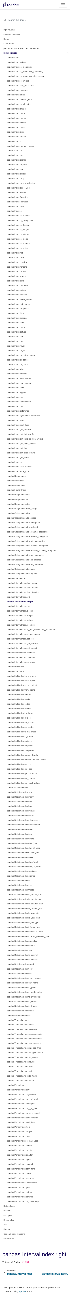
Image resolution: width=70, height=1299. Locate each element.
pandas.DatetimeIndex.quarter (21, 876)
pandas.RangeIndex (16, 476)
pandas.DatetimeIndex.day (19, 801)
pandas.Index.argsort (17, 374)
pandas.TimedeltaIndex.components (23, 1043)
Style (6, 1224)
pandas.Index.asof (15, 420)
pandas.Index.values (16, 62)
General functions (12, 34)
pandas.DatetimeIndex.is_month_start (24, 894)
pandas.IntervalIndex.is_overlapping (23, 634)
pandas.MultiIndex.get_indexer (21, 778)
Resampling (9, 1220)
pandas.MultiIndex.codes (18, 704)
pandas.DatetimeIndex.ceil (19, 973)
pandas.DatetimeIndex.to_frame (22, 1006)
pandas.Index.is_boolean (18, 215)
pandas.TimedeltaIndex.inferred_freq (24, 1048)
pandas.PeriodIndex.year (18, 1187)
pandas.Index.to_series (18, 360)
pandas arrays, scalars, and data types (21, 48)
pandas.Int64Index (15, 481)
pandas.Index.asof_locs (18, 425)
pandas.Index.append (17, 392)
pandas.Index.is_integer (18, 229)
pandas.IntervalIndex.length (20, 615)
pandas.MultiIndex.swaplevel (20, 750)
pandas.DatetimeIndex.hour (20, 806)
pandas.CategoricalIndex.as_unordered (25, 564)
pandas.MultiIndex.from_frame (21, 690)
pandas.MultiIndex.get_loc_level (22, 773)
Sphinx (22, 1291)
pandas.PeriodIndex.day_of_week (22, 1099)
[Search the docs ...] (35, 20)
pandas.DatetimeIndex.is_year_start (23, 913)
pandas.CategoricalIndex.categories (23, 522)
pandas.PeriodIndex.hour (18, 1136)
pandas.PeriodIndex (16, 1085)
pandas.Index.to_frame (17, 364)
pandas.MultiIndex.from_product (22, 685)
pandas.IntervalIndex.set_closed (22, 648)
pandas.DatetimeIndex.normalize (22, 941)
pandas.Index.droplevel (18, 308)
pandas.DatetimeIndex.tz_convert (22, 955)
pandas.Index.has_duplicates (20, 85)
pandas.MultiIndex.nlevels (19, 708)
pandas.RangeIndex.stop (18, 499)
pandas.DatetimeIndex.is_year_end (23, 918)
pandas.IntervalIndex (16, 578)
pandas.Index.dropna (17, 318)
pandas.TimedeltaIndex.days (20, 1024)
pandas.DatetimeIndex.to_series (22, 1001)
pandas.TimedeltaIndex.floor (20, 1066)
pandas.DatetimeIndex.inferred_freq (23, 927)
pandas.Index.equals (16, 192)
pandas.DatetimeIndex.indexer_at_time (25, 932)
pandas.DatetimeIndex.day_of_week (24, 866)
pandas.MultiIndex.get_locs (19, 769)
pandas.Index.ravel (16, 346)
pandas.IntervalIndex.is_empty (21, 625)
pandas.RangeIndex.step (18, 504)
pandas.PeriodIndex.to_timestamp (23, 1201)
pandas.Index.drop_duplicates (21, 183)
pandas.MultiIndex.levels (18, 699)
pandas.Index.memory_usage (20, 146)
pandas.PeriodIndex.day (18, 1090)
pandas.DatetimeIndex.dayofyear (22, 843)
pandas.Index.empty (16, 136)
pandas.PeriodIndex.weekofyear (22, 1183)
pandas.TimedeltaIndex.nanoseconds (24, 1039)
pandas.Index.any (15, 155)
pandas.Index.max (15, 257)
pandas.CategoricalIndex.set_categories (25, 555)
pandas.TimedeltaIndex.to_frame (22, 1076)
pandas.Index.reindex (17, 262)
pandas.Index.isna (15, 322)
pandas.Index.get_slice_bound (21, 453)
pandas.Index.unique (16, 290)
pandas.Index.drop (15, 178)
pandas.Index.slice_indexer (19, 466)
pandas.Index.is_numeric (18, 243)
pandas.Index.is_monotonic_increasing (25, 71)
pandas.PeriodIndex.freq (18, 1127)
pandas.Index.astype (16, 332)
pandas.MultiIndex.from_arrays (21, 676)
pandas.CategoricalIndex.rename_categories (28, 532)
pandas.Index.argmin (16, 160)
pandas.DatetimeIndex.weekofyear (23, 852)
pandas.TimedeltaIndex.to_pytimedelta (25, 1052)
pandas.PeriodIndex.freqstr (19, 1131)
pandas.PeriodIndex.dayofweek (21, 1094)
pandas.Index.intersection (19, 402)
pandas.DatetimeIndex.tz (18, 880)
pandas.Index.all (14, 150)
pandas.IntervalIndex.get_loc (20, 639)
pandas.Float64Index (16, 490)
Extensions (9, 1238)
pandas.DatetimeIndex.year (19, 792)
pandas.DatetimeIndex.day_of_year (23, 848)
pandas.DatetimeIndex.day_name (22, 983)
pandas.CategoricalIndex (18, 513)
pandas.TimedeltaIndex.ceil (19, 1071)
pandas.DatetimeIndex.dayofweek (22, 862)
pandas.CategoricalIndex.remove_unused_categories (31, 550)
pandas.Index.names (16, 118)
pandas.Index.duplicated (18, 188)
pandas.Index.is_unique (18, 81)
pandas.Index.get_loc (17, 448)
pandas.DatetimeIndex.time (19, 834)
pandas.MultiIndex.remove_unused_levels (26, 760)
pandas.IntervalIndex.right (20, 601)
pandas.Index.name (16, 113)
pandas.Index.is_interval (18, 234)
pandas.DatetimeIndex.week (20, 857)
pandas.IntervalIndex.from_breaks (22, 592)
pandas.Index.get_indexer (19, 429)
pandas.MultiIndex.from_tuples (21, 680)
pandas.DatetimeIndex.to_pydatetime (24, 997)
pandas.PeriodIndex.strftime (20, 1197)
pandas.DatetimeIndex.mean (20, 1011)
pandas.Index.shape (16, 109)
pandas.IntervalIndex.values (20, 620)
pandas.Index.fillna (15, 313)
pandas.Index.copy (15, 169)
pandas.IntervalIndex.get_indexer (22, 643)
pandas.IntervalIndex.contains (21, 653)
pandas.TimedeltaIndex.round (20, 1062)
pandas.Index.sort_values (19, 383)
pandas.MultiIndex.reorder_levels (22, 755)
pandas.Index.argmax (17, 164)
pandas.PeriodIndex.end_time (21, 1122)
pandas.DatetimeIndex (17, 787)
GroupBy (8, 1215)
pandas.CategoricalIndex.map (21, 569)
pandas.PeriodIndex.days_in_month (23, 1113)
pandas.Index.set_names (18, 304)
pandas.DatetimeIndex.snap (20, 950)
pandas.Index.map (15, 341)
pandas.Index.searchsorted (19, 378)
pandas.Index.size (15, 132)
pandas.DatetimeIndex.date (19, 829)
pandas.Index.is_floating (18, 225)
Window (7, 1210)
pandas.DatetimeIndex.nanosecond (23, 825)
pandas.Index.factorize (17, 197)
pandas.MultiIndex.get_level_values (23, 783)
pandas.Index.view (15, 369)
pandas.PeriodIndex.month (19, 1150)
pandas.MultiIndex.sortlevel (19, 741)
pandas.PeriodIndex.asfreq (19, 1192)
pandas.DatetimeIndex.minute (21, 811)
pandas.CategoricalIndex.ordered (22, 527)
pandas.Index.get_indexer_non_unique (25, 439)
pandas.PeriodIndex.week (19, 1173)
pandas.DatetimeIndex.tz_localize (22, 959)
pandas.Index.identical (17, 202)
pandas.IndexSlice (15, 671)
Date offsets (9, 1206)
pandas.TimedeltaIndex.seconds (22, 1029)
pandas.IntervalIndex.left (18, 597)
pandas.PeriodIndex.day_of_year (22, 1108)
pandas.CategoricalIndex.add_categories (26, 541)
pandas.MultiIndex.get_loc (19, 764)
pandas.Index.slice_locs (18, 471)
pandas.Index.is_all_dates (19, 104)
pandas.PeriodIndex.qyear (19, 1159)
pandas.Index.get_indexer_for (21, 434)
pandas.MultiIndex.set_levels (20, 722)
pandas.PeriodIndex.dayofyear (21, 1103)
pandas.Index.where (16, 276)
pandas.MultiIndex (15, 666)
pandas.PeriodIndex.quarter (20, 1155)
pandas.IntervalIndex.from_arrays (22, 583)
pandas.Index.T (14, 141)
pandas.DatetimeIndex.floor (19, 969)
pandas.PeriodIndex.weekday (20, 1178)
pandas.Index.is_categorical (20, 220)
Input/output (9, 30)
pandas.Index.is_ (15, 211)
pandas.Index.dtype (16, 95)
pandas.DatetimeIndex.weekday (22, 871)
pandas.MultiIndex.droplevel (20, 745)
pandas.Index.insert (16, 206)
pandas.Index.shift (15, 387)
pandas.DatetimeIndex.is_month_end (24, 899)
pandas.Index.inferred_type (19, 99)
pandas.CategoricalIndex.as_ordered (24, 560)
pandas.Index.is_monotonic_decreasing (25, 76)
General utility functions (14, 1234)
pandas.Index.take (15, 281)
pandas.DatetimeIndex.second (21, 815)
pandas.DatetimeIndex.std (19, 1015)
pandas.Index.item (15, 336)
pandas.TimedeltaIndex (18, 1020)
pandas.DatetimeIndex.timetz (20, 839)
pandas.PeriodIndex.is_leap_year (22, 1141)
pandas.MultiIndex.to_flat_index (21, 732)
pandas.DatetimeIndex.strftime (21, 945)
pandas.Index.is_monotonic (19, 67)
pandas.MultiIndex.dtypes (19, 718)
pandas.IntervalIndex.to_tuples (21, 662)
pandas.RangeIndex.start (18, 494)
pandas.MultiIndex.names (19, 694)
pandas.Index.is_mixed (17, 239)
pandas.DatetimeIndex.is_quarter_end (24, 908)
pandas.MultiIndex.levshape (20, 713)
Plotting (7, 1229)
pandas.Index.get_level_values (21, 443)
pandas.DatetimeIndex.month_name (24, 978)
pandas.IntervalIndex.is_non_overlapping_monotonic (31, 629)
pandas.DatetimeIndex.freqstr (20, 890)
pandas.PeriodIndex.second (20, 1164)
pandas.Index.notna (16, 327)
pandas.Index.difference (18, 411)
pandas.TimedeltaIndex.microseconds (24, 1034)
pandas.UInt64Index (16, 485)
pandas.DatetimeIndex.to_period (22, 987)
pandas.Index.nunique (17, 295)
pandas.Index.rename (17, 267)
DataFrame (9, 43)
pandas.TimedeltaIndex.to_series (22, 1057)
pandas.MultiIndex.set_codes (20, 727)
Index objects (10, 53)
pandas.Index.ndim (16, 127)
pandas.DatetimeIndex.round (20, 964)
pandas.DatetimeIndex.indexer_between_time (28, 936)
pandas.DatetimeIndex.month (20, 797)
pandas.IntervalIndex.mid (18, 606)
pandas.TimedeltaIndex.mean (20, 1080)
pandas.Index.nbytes (16, 123)
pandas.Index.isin (15, 462)
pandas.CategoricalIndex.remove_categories (27, 546)
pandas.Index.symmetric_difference (23, 415)
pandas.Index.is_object (17, 248)
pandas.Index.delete (16, 174)
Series (6, 39)
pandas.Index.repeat (16, 271)
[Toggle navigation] (63, 5)
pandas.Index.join (15, 397)
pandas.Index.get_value (18, 457)
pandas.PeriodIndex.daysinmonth (22, 1118)
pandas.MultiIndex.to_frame (20, 736)
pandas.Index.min (15, 253)
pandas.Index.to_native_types (21, 355)
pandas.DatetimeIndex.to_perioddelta (24, 992)
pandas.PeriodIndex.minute (19, 1145)
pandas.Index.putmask (17, 285)
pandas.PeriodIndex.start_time (21, 1169)
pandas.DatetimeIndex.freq (19, 885)
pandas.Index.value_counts (19, 299)
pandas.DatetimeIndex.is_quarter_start (25, 904)
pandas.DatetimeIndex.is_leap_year (23, 922)
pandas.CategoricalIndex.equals (22, 573)
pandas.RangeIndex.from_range (22, 508)
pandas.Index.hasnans (17, 90)
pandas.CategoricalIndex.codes (21, 518)
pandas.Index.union (16, 406)
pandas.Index (13, 57)
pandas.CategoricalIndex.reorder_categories (27, 536)
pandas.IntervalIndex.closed (20, 611)
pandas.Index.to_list (16, 350)
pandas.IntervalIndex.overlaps (21, 657)
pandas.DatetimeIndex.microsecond (23, 820)
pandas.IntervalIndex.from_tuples (22, 587)
